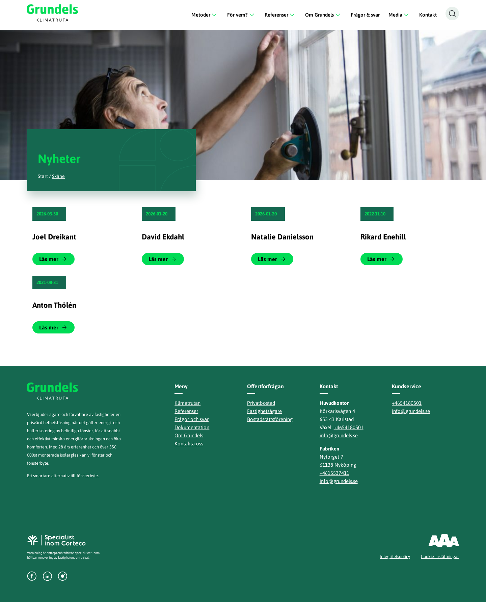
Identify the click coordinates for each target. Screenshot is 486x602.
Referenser (280, 15)
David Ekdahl (163, 236)
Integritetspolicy (395, 556)
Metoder (204, 15)
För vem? (241, 15)
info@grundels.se (339, 435)
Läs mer (48, 259)
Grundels (53, 13)
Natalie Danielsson (282, 236)
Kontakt (428, 15)
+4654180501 (348, 427)
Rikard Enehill (383, 236)
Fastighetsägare (264, 411)
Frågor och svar (191, 419)
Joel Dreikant (54, 236)
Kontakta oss (188, 443)
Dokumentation (191, 427)
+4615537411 (334, 473)
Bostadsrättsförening (270, 419)
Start (43, 176)
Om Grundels (323, 15)
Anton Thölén (54, 305)
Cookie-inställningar (440, 556)
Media (399, 15)
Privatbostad (261, 403)
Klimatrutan (187, 403)
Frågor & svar (365, 15)
